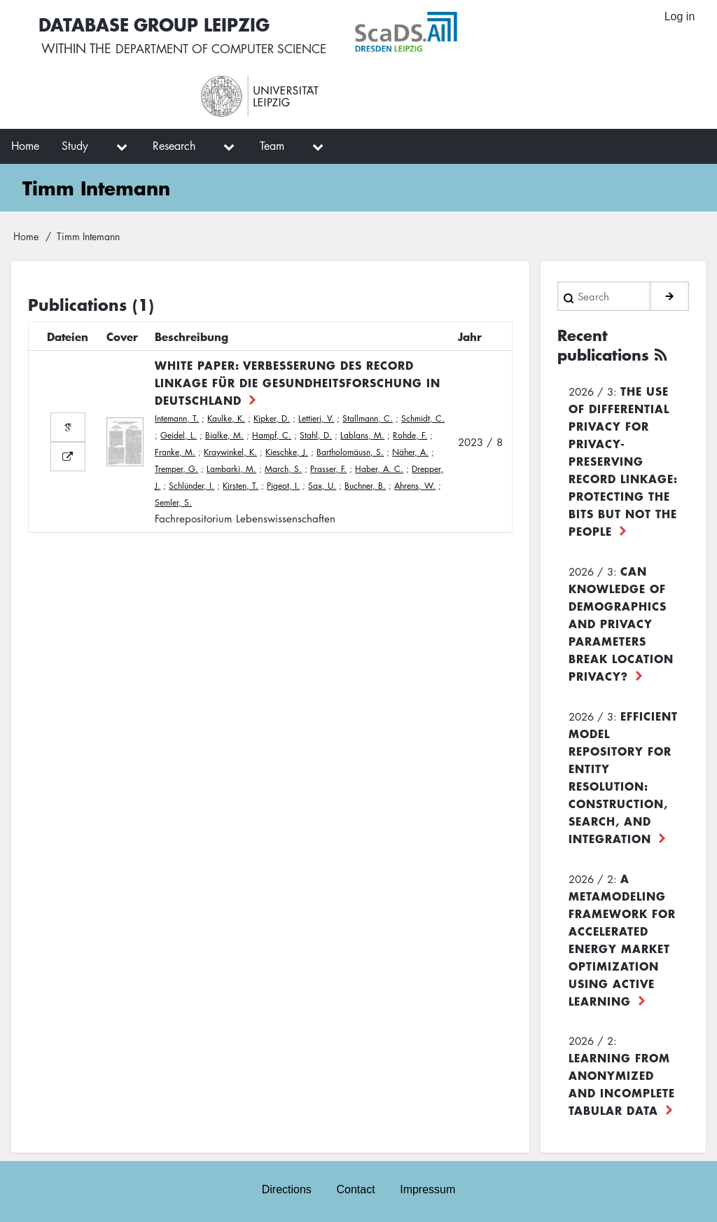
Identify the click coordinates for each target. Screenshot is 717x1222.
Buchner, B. (365, 486)
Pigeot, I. (283, 486)
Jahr (470, 336)
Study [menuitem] (75, 145)
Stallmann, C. (367, 418)
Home (26, 236)
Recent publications (606, 345)
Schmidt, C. (423, 418)
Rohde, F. (410, 435)
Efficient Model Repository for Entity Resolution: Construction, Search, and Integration (623, 775)
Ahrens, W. (415, 486)
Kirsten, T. (240, 486)
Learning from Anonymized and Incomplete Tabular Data (622, 1082)
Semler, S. (173, 502)
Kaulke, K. (226, 418)
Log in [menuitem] (679, 17)
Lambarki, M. (231, 469)
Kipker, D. (271, 418)
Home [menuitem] (25, 145)
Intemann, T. (177, 418)
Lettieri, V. (316, 418)
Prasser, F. (328, 469)
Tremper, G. (176, 469)
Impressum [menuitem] (428, 1188)
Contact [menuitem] (355, 1188)
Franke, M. (175, 452)
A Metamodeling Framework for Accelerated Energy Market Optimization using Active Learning (622, 938)
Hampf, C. (271, 435)
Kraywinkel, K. (230, 452)
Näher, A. (410, 452)
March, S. (283, 469)
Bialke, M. (224, 435)
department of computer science (225, 49)
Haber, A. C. (379, 469)
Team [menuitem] (272, 145)
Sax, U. (322, 486)
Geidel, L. (178, 435)
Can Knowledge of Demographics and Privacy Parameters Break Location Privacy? (621, 622)
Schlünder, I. (191, 486)
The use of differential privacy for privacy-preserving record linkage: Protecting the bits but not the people (623, 459)
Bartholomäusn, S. (350, 452)
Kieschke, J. (286, 452)
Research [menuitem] (174, 145)
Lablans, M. (362, 435)
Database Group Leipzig (154, 23)
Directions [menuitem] (286, 1188)
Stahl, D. (316, 435)
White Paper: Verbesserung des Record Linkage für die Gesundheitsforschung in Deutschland (297, 382)
